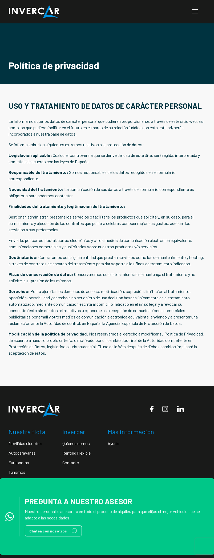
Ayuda (113, 443)
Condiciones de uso (131, 495)
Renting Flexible (76, 452)
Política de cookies (169, 495)
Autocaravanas (22, 452)
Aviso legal (101, 495)
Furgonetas (19, 462)
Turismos (17, 472)
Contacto (70, 462)
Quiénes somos (76, 443)
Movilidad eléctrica (25, 443)
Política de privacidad (68, 495)
